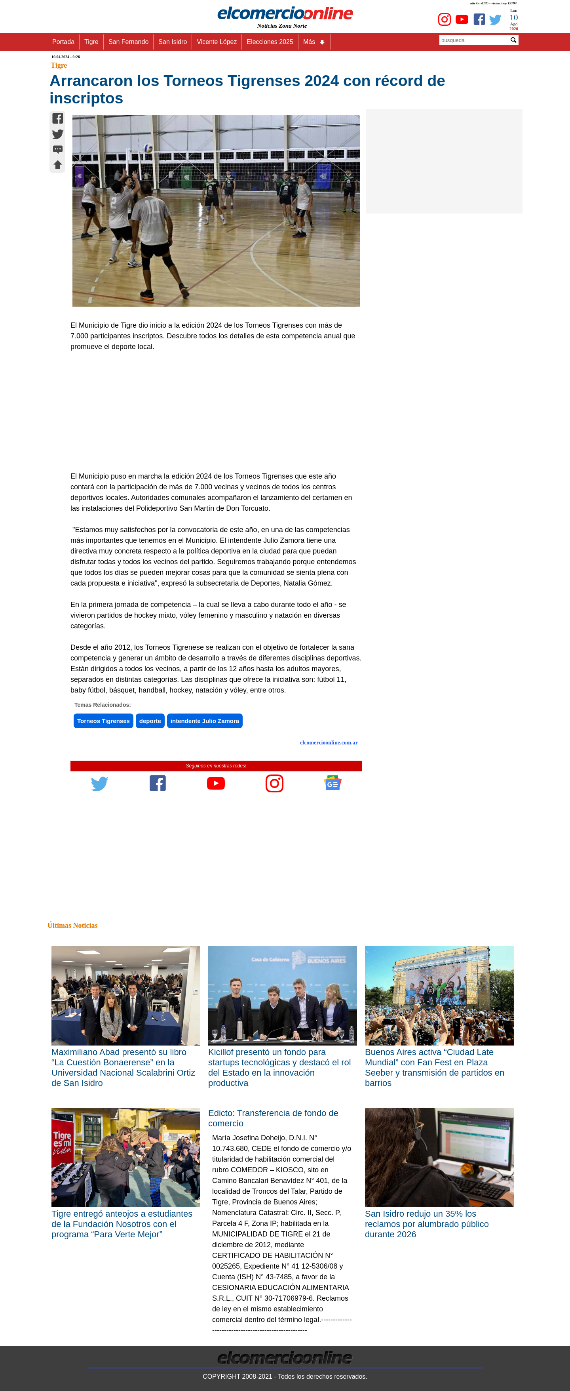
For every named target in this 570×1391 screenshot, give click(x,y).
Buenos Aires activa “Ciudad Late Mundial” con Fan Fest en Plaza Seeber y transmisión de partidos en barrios (434, 1067)
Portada (63, 41)
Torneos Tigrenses (103, 720)
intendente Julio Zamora (205, 720)
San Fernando (128, 41)
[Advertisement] (211, 411)
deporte (150, 720)
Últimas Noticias (72, 925)
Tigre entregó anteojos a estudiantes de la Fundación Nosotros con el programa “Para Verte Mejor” (121, 1224)
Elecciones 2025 (270, 41)
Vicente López (217, 41)
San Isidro (172, 41)
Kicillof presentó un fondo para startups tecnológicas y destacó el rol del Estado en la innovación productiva (279, 1067)
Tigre (91, 41)
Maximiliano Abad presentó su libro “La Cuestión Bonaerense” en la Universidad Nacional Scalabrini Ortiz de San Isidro (123, 1067)
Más (314, 42)
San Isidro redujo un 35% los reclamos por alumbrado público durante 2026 (427, 1224)
